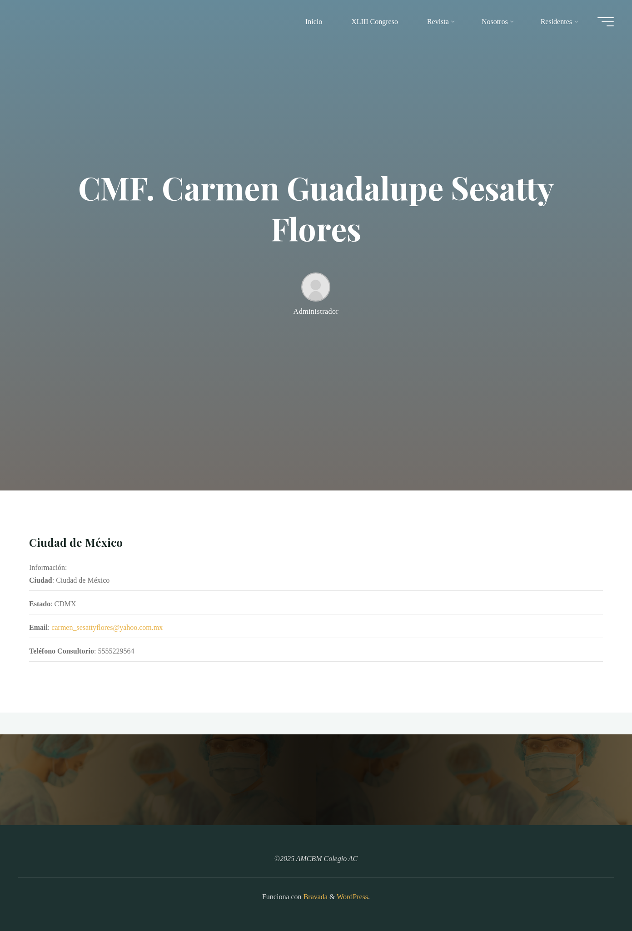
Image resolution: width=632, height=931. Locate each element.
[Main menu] (605, 21)
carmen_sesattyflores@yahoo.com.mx (107, 628)
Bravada (315, 897)
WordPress (352, 897)
